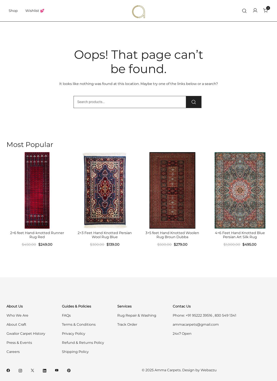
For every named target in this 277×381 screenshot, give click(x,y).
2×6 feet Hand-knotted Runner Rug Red (37, 235)
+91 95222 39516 (199, 315)
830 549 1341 (225, 315)
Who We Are (17, 315)
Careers (13, 352)
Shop (13, 11)
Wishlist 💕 (34, 11)
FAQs (66, 315)
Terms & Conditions (79, 324)
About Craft (16, 324)
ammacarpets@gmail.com (196, 324)
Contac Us (182, 306)
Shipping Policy (75, 352)
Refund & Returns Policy (83, 343)
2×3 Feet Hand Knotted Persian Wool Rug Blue (105, 235)
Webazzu (209, 370)
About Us (14, 306)
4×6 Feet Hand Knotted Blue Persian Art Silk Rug (240, 235)
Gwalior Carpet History (25, 334)
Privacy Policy (73, 334)
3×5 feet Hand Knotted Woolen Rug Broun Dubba (172, 235)
